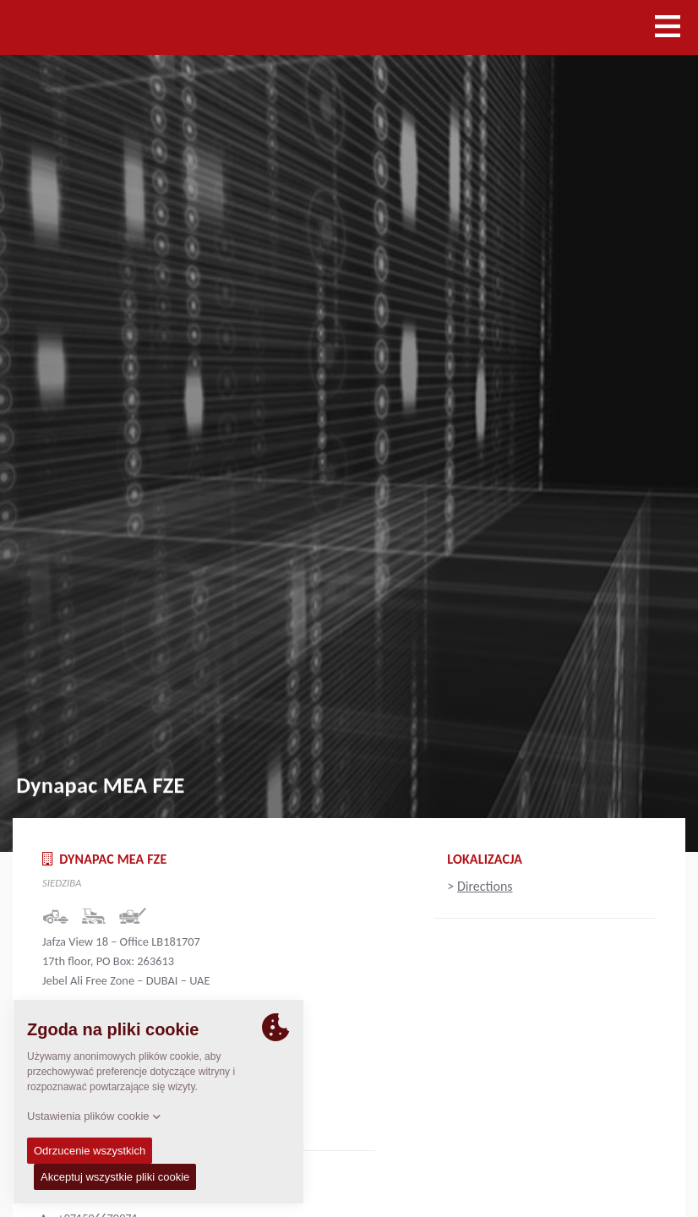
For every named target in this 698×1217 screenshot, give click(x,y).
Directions (485, 886)
